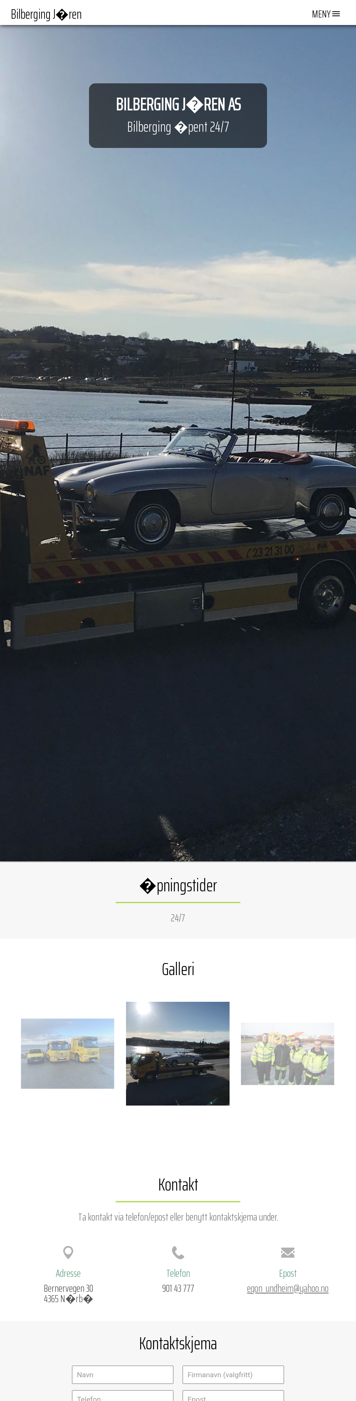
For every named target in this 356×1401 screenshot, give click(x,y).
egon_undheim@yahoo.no (288, 1288)
